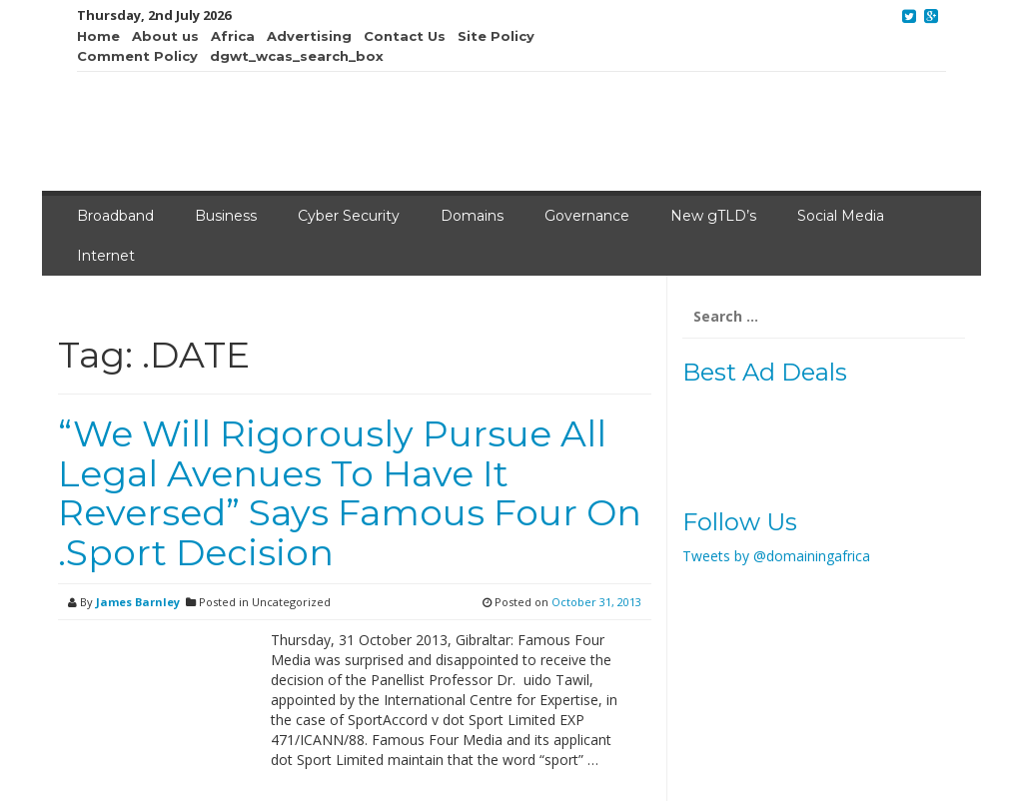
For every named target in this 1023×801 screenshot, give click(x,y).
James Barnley (138, 601)
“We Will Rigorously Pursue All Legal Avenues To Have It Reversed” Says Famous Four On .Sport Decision (349, 492)
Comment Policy (137, 56)
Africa (233, 36)
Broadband (115, 216)
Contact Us (405, 36)
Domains (472, 216)
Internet (106, 256)
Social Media (840, 216)
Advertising (309, 36)
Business (226, 216)
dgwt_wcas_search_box (297, 56)
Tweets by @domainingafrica (776, 555)
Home (98, 36)
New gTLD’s (713, 216)
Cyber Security (349, 216)
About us (165, 36)
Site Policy (496, 36)
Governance (586, 216)
